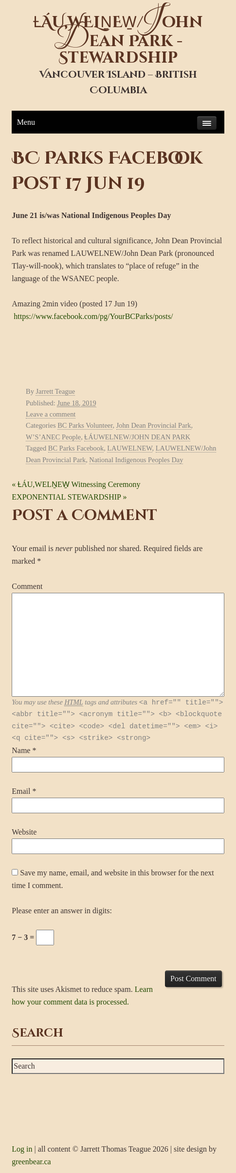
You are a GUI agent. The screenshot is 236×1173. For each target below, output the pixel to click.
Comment (27, 586)
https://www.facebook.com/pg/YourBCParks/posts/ (93, 316)
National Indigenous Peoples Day (136, 460)
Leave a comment (50, 414)
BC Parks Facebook (76, 448)
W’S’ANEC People (53, 437)
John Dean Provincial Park (153, 425)
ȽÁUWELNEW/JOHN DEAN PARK (137, 437)
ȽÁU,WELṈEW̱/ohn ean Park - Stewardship (118, 40)
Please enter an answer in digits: (62, 910)
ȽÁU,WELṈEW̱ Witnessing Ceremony (76, 484)
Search (37, 1033)
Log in (22, 1149)
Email (21, 791)
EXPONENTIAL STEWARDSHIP (69, 497)
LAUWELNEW (129, 448)
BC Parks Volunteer (84, 425)
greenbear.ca (31, 1161)
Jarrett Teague (55, 391)
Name (21, 750)
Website (24, 832)
